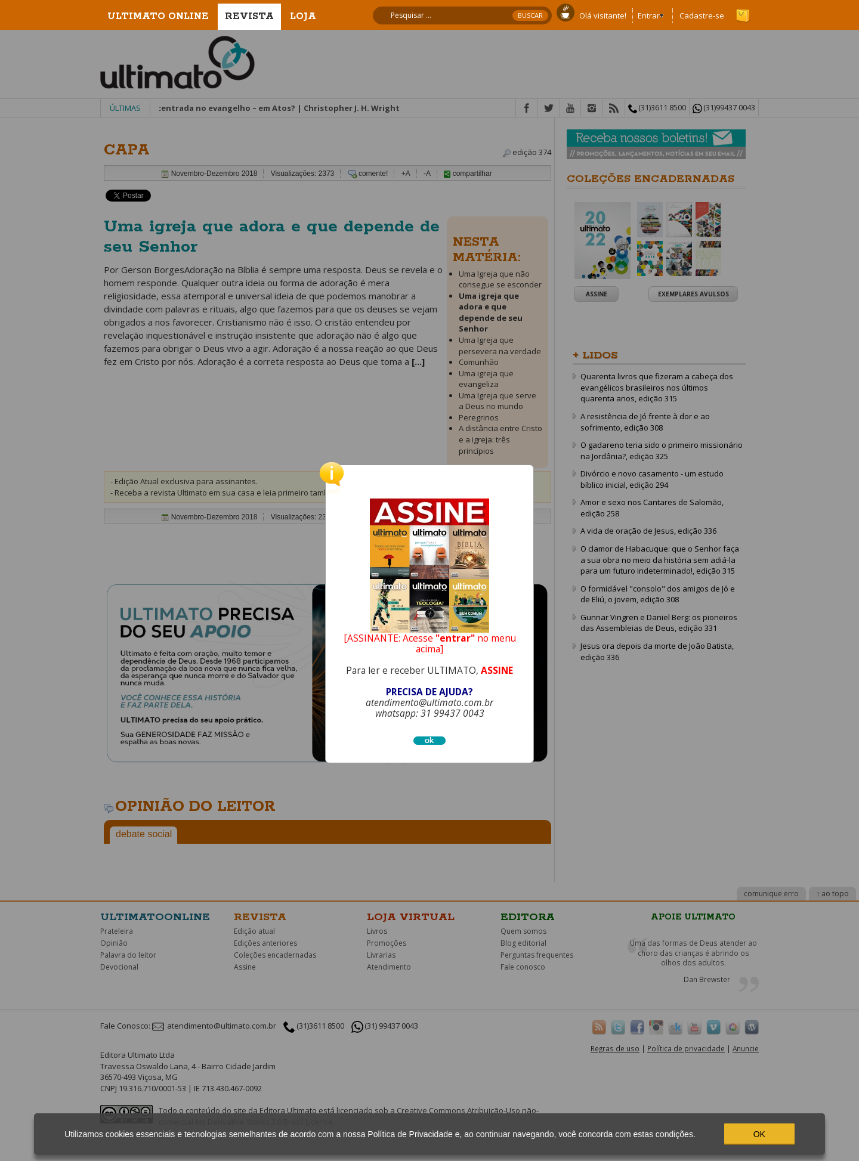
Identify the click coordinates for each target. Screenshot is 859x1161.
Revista (249, 16)
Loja (303, 16)
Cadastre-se (701, 15)
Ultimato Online (158, 16)
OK (759, 1134)
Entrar (649, 15)
